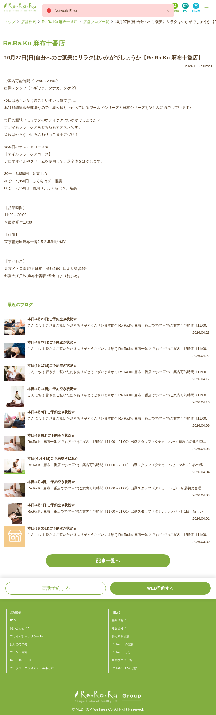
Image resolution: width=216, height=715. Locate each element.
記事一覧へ (108, 560)
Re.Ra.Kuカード (20, 660)
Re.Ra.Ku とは (121, 652)
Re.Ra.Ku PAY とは (124, 668)
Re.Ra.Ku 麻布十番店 (59, 22)
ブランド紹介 (18, 652)
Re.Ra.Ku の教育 (123, 644)
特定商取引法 (120, 636)
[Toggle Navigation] (206, 7)
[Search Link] (174, 7)
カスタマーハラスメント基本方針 (32, 668)
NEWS (116, 612)
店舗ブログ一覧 (96, 22)
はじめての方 (18, 644)
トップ (9, 22)
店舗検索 (28, 22)
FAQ (13, 620)
